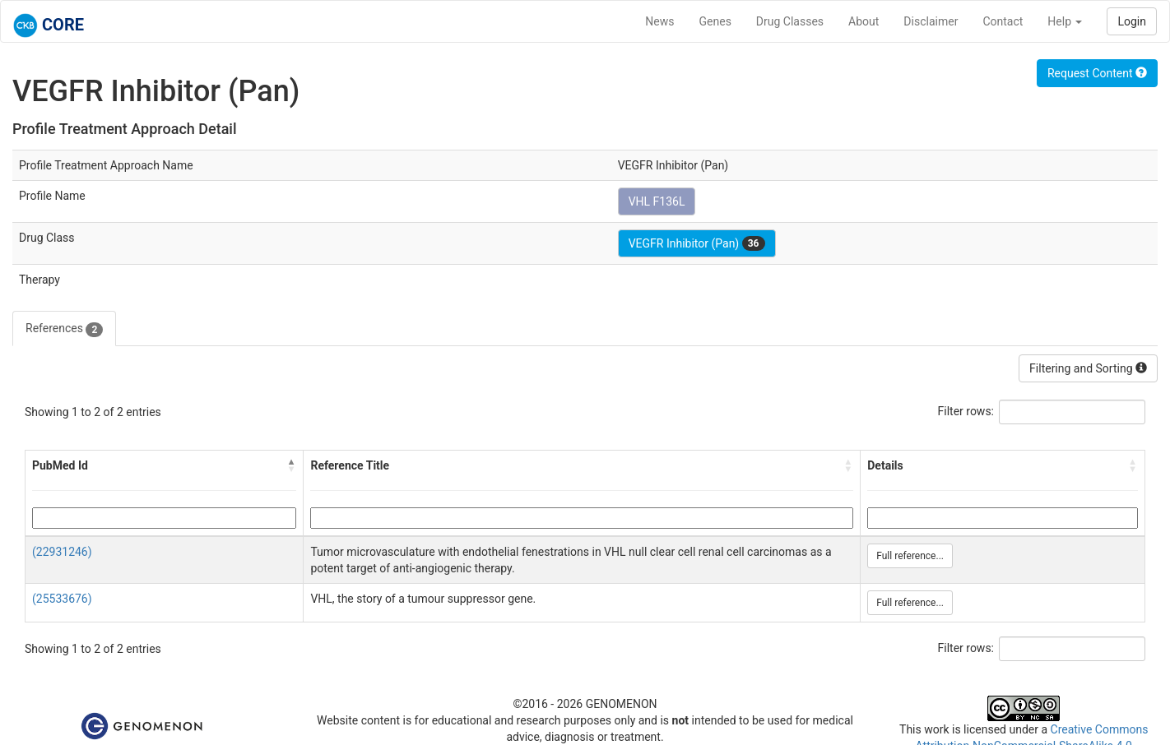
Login (1131, 21)
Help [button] (1064, 21)
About (863, 21)
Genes (715, 21)
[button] (291, 465)
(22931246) (62, 551)
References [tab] (64, 329)
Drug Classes (790, 21)
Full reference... (910, 556)
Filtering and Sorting (1088, 368)
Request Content (1097, 73)
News (659, 21)
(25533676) (62, 598)
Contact (1002, 21)
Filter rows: (966, 411)
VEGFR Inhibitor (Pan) (697, 243)
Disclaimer (930, 21)
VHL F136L (657, 201)
